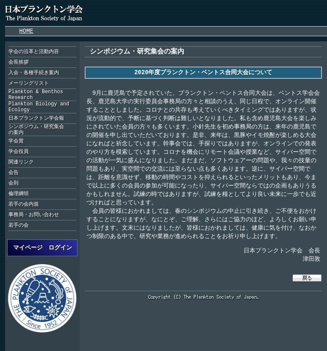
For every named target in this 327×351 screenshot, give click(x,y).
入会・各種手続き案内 (33, 72)
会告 (13, 172)
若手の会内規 (23, 204)
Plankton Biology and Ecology (38, 107)
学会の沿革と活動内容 (33, 51)
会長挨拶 (18, 62)
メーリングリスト (28, 83)
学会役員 (18, 151)
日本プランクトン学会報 (36, 118)
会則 (13, 183)
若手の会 (18, 225)
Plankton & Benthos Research (35, 95)
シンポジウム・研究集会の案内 (36, 130)
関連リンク (21, 162)
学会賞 (16, 141)
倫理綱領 (18, 193)
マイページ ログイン (42, 247)
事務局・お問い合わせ (33, 214)
